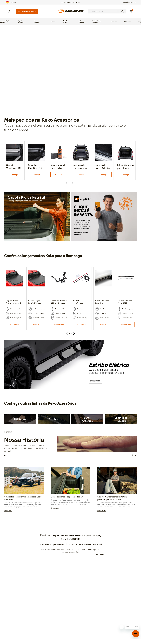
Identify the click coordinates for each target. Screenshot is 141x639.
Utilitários (127, 22)
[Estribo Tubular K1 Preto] (126, 298)
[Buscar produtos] (122, 11)
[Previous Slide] (67, 333)
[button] (69, 333)
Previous (67, 183)
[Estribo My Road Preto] (103, 298)
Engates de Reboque (37, 22)
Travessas (114, 22)
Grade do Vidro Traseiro (97, 22)
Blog (139, 22)
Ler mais (100, 554)
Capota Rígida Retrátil (5, 22)
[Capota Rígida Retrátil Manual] (36, 298)
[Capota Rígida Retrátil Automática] (14, 298)
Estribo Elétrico (65, 22)
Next (73, 183)
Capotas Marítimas (21, 22)
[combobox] (107, 11)
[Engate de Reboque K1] (59, 298)
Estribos (53, 22)
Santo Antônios (81, 22)
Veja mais (7, 451)
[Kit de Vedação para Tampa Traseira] (81, 298)
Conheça (14, 175)
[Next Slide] (74, 333)
